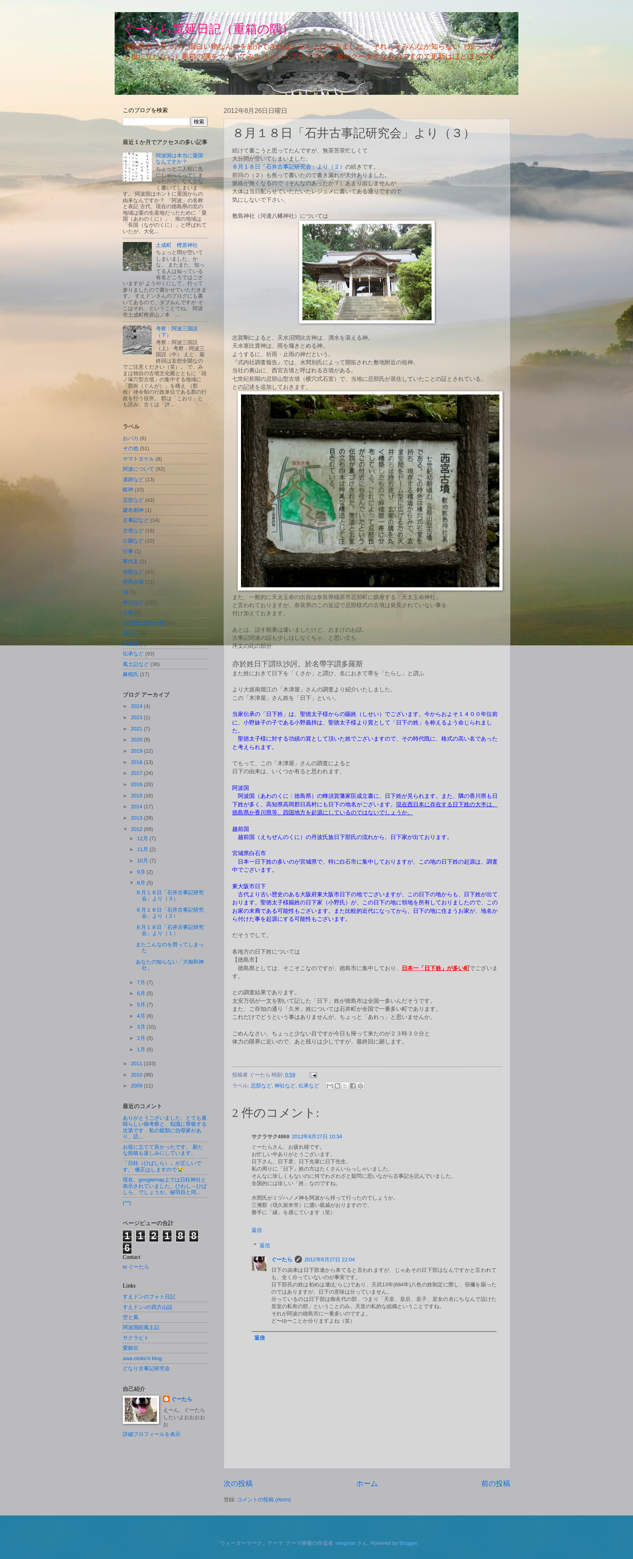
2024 (137, 706)
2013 (137, 818)
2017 (137, 773)
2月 (142, 1038)
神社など (285, 1086)
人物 (128, 612)
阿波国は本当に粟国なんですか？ (179, 158)
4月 (142, 1016)
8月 (142, 883)
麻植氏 (130, 674)
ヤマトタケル (138, 459)
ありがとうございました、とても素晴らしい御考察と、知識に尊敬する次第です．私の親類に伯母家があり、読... (165, 1127)
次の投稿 (238, 1484)
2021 (137, 729)
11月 (143, 849)
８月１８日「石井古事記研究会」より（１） (170, 930)
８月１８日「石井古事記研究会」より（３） (170, 895)
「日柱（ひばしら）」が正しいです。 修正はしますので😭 (162, 1166)
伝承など (308, 1086)
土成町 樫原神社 (177, 245)
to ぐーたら (136, 1267)
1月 (142, 1049)
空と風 (130, 1317)
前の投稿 (495, 1484)
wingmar (346, 1543)
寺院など (133, 572)
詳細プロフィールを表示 (151, 1434)
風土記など (136, 664)
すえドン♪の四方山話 (147, 1307)
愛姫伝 (130, 1348)
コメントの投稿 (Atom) (264, 1499)
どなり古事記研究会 (146, 1368)
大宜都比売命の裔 (144, 623)
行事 (128, 551)
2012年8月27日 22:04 (329, 1259)
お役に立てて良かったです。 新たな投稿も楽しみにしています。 (163, 1150)
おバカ (130, 438)
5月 (142, 1005)
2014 (137, 807)
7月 (142, 982)
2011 (137, 1063)
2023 (137, 717)
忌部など (261, 1086)
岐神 (128, 489)
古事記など (136, 520)
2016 (137, 784)
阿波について (138, 469)
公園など (133, 541)
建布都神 (133, 510)
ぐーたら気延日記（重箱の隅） (208, 28)
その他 (130, 448)
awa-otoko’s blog (142, 1358)
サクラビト (136, 1338)
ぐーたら (281, 1259)
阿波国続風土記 (141, 1327)
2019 (137, 751)
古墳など (133, 531)
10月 (143, 861)
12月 (143, 838)
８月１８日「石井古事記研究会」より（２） (288, 167)
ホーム (367, 1484)
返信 (257, 1230)
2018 (137, 762)
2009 (137, 1086)
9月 (142, 872)
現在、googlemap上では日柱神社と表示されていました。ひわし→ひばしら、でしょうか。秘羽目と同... (165, 1186)
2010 (137, 1075)
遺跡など (133, 479)
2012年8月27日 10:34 (317, 1136)
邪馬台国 (133, 582)
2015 (137, 796)
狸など (130, 633)
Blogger (408, 1543)
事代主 (130, 561)
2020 (137, 740)
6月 (142, 993)
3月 (142, 1027)
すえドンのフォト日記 (149, 1297)
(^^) (127, 1203)
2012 (137, 829)
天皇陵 (130, 644)
